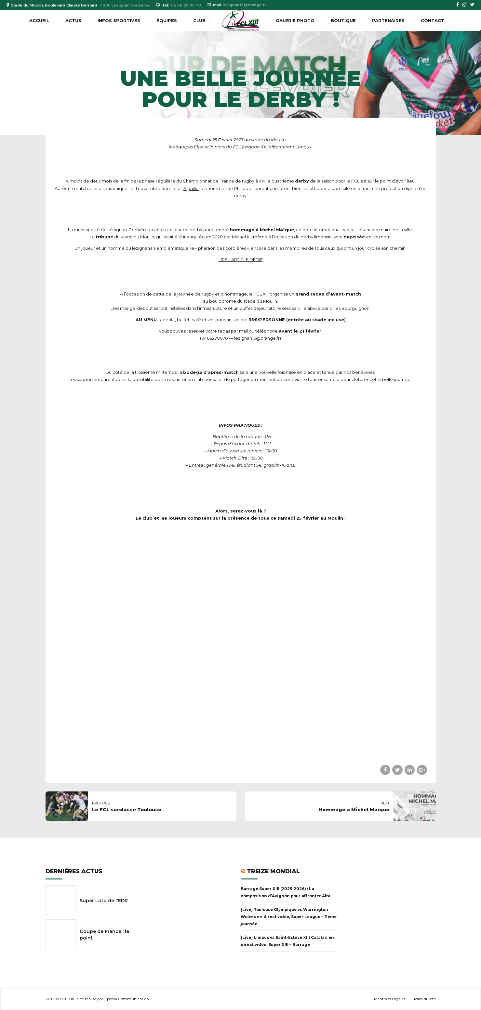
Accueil (39, 20)
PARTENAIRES (388, 20)
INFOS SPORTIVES (119, 20)
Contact (432, 20)
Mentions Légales (389, 999)
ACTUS (73, 20)
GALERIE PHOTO (295, 20)
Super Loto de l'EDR (104, 900)
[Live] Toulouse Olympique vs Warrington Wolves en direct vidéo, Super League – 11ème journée (289, 916)
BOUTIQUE (343, 20)
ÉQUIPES (166, 20)
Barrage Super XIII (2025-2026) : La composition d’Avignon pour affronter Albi (285, 892)
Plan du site (425, 999)
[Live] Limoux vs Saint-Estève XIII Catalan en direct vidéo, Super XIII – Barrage (287, 941)
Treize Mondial (273, 871)
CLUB (199, 20)
